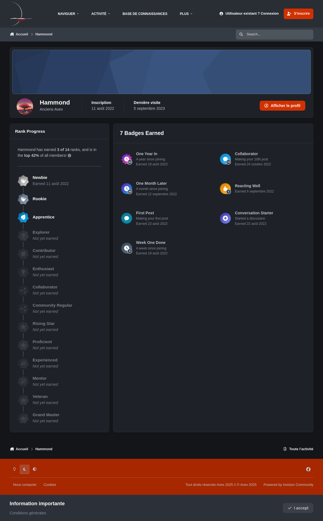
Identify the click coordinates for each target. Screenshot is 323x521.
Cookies (50, 485)
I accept (298, 508)
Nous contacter (25, 485)
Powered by (288, 485)
